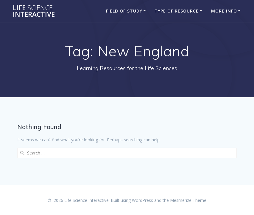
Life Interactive (34, 11)
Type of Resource (177, 11)
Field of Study (124, 11)
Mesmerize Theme (188, 200)
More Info (224, 11)
